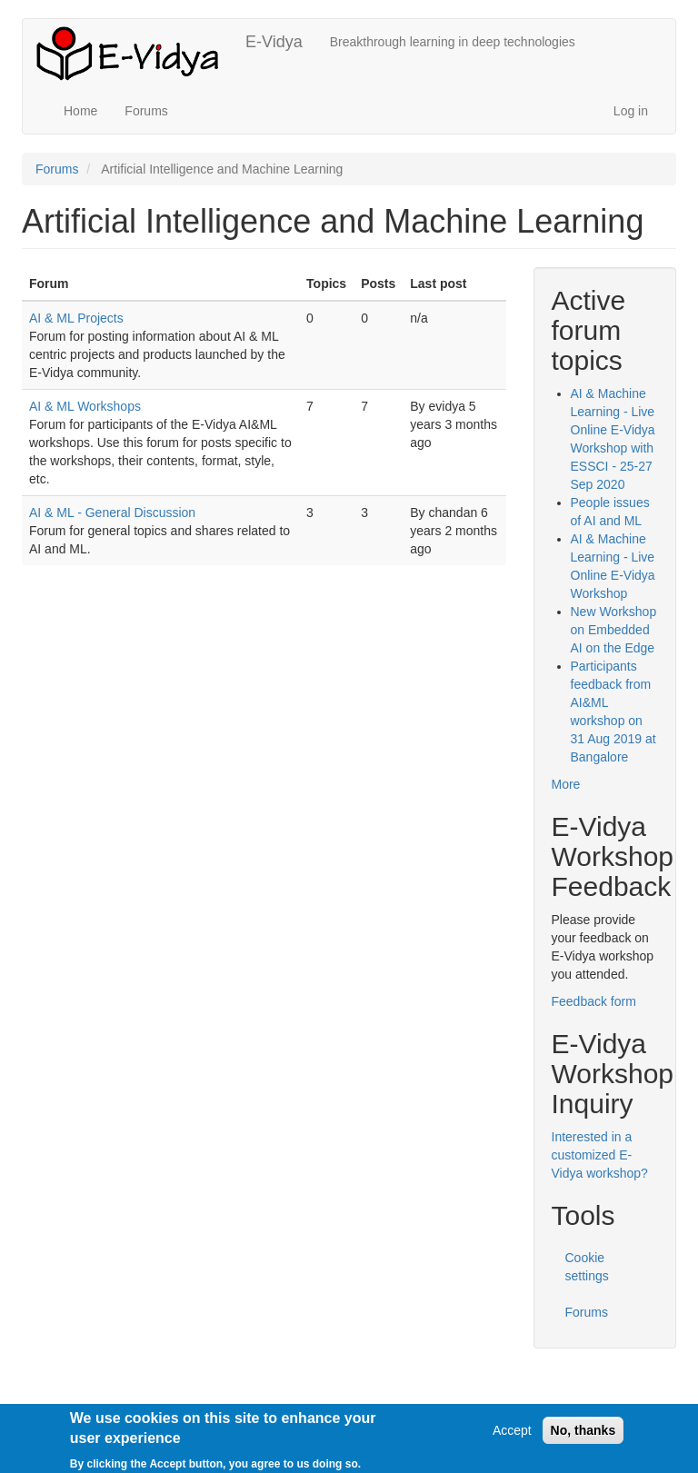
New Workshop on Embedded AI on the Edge (614, 629)
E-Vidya (274, 42)
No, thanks (583, 1435)
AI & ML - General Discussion (112, 512)
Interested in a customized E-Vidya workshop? (600, 1155)
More (566, 784)
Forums (146, 111)
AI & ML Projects (76, 318)
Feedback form (594, 1001)
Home (80, 111)
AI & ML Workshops (85, 406)
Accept (512, 1435)
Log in (630, 111)
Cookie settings (587, 1266)
